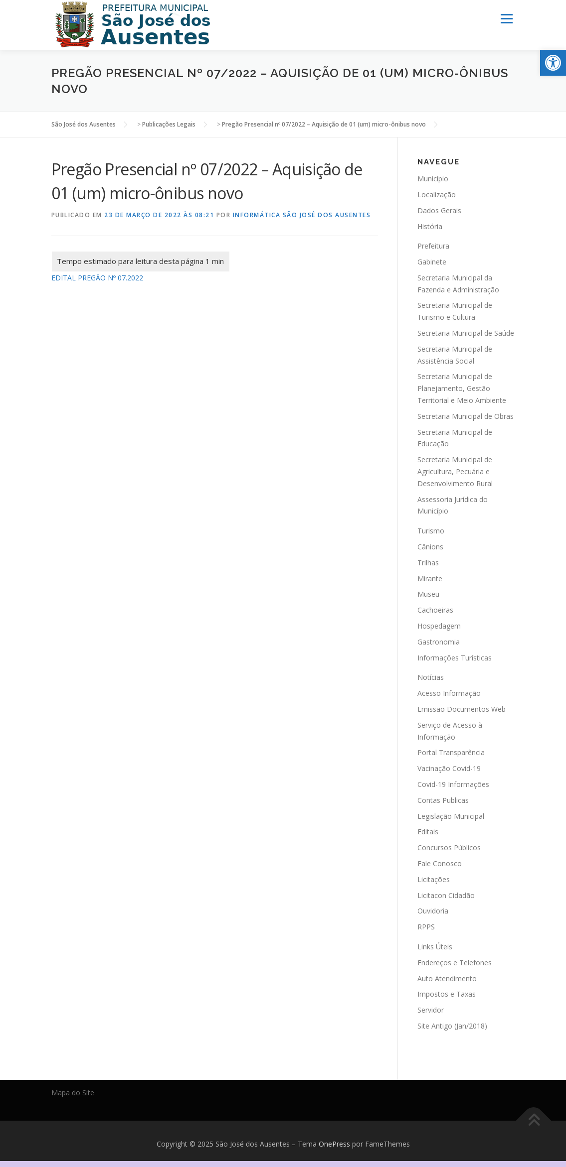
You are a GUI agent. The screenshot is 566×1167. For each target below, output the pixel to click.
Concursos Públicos (449, 847)
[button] (553, 63)
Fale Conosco (439, 863)
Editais (427, 831)
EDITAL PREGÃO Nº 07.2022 (97, 277)
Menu (506, 18)
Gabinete (431, 261)
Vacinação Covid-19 (449, 768)
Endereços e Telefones (454, 962)
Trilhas (428, 562)
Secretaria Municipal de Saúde (465, 333)
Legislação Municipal (450, 815)
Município (432, 178)
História (429, 226)
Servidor (430, 1010)
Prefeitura (433, 246)
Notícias (430, 677)
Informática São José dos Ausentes (302, 215)
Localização (436, 194)
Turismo (430, 530)
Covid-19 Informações (453, 784)
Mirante (429, 578)
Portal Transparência (451, 752)
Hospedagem (439, 626)
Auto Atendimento (447, 978)
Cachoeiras (435, 610)
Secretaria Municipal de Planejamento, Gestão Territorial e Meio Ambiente (461, 388)
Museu (428, 594)
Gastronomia (438, 641)
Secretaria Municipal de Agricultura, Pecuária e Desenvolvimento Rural (455, 471)
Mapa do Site (72, 1092)
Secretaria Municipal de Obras (465, 416)
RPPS (426, 926)
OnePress (334, 1143)
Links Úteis (434, 946)
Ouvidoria (432, 910)
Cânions (430, 546)
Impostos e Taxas (446, 994)
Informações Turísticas (454, 657)
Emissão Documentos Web (461, 709)
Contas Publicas (443, 799)
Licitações (433, 879)
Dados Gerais (439, 210)
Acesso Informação (449, 693)
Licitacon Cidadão (446, 895)
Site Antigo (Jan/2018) (452, 1026)
